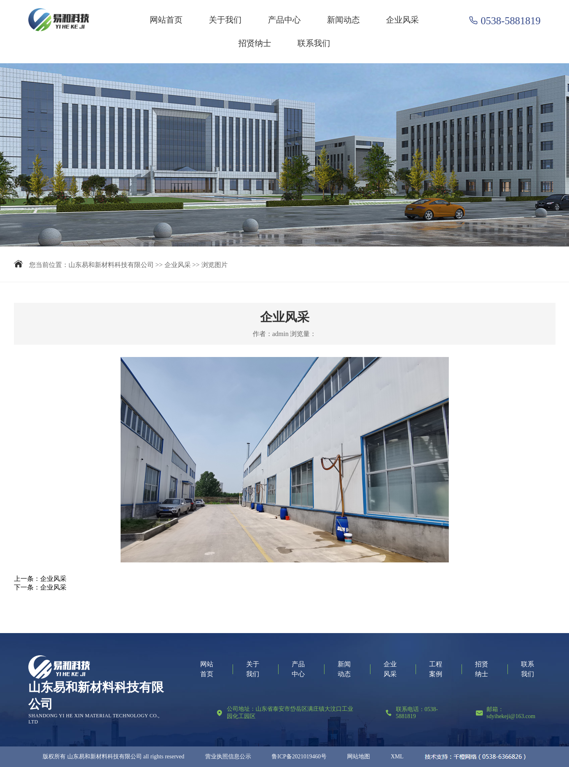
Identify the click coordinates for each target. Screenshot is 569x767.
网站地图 (358, 756)
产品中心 (284, 19)
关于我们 (225, 19)
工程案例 (435, 669)
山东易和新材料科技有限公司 (111, 264)
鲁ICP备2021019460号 (299, 756)
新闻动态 (343, 19)
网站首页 (166, 19)
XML (397, 756)
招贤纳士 (254, 43)
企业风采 (402, 19)
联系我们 (313, 43)
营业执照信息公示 (228, 756)
